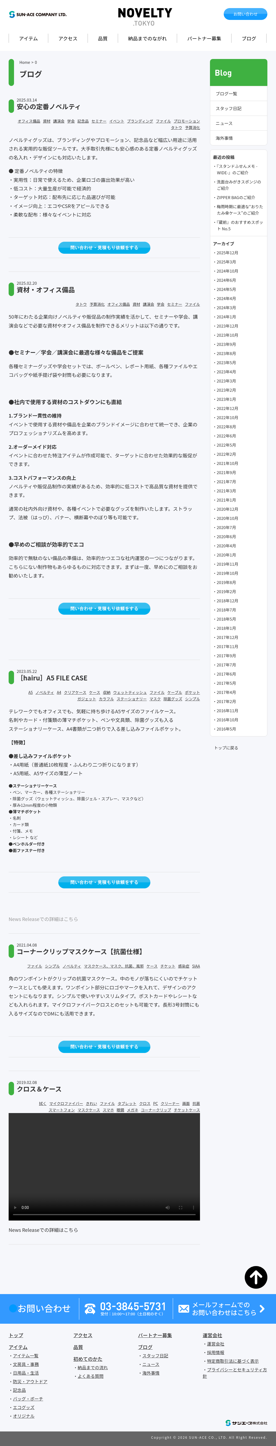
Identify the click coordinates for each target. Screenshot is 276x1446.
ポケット (192, 692)
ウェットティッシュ (130, 692)
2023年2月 (226, 390)
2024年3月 (226, 307)
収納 (107, 692)
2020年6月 (226, 536)
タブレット (127, 1103)
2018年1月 (226, 628)
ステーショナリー (132, 698)
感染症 (183, 966)
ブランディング (140, 121)
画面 (186, 1103)
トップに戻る (226, 747)
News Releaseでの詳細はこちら (43, 918)
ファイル (163, 121)
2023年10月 (227, 335)
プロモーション (187, 121)
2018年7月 (226, 610)
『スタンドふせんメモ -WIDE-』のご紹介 (237, 169)
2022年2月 (226, 454)
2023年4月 (226, 371)
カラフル (106, 698)
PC (155, 1103)
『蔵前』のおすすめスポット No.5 (240, 225)
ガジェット (86, 698)
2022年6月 (226, 436)
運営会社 (212, 1335)
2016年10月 (227, 719)
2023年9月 (226, 344)
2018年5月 (226, 619)
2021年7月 (226, 481)
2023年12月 (227, 326)
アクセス (67, 38)
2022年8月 (226, 426)
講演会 (58, 121)
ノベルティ (45, 692)
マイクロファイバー (66, 1103)
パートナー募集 (204, 38)
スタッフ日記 (229, 108)
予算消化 (192, 127)
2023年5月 (226, 362)
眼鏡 (120, 1110)
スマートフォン (62, 1110)
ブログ (249, 38)
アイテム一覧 (25, 1355)
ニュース (224, 123)
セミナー (98, 121)
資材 (46, 121)
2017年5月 (226, 683)
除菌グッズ (172, 698)
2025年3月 (226, 262)
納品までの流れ (93, 1367)
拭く (43, 1103)
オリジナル (23, 1416)
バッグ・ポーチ (28, 1398)
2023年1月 (226, 399)
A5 (30, 692)
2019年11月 (227, 564)
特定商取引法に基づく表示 (233, 1361)
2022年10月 (227, 417)
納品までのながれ (147, 38)
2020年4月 (226, 545)
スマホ (108, 1110)
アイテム (28, 38)
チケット (167, 966)
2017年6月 (226, 674)
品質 (103, 38)
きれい (91, 1103)
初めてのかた (87, 1358)
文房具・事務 (26, 1364)
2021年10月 (227, 463)
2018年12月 (227, 600)
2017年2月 (226, 701)
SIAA (196, 966)
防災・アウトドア (30, 1381)
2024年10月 (227, 271)
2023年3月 (226, 381)
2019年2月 (226, 591)
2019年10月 (227, 573)
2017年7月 (226, 665)
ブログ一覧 (226, 93)
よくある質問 (91, 1376)
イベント (116, 121)
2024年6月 (226, 280)
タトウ (176, 127)
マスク (155, 698)
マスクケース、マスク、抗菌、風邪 (114, 966)
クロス (144, 1103)
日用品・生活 (26, 1372)
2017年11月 (227, 646)
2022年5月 (226, 445)
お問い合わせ (245, 14)
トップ (16, 1335)
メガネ (132, 1110)
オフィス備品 (29, 121)
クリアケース (75, 692)
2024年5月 (226, 289)
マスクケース (89, 1110)
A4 (59, 692)
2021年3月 (226, 490)
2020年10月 (227, 518)
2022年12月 (227, 408)
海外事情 (224, 138)
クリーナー (170, 1103)
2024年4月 (226, 298)
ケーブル (174, 692)
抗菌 (196, 1103)
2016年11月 (227, 710)
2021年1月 (226, 500)
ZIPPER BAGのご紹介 (236, 197)
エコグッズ (23, 1407)
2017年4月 (226, 692)
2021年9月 (226, 472)
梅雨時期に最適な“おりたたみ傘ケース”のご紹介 (240, 210)
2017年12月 (227, 637)
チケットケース (187, 1110)
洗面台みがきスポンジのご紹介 (239, 185)
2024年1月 (226, 316)
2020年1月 (226, 555)
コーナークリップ (156, 1110)
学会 (71, 121)
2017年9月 (226, 655)
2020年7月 (226, 527)
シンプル (192, 698)
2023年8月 (226, 353)
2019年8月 (226, 582)
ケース (94, 692)
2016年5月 (226, 729)
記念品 (83, 121)
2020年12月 (227, 509)
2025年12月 (227, 252)
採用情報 (215, 1352)
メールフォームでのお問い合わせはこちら (224, 1308)
